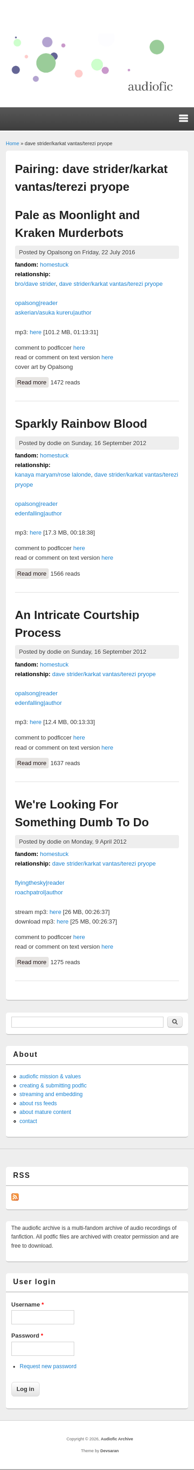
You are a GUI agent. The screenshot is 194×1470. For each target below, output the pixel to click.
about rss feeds (38, 1103)
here (35, 332)
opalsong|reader (36, 302)
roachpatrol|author (39, 892)
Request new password (48, 1366)
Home (12, 143)
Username (27, 1304)
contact (28, 1121)
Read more (33, 382)
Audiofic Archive (117, 1439)
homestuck (54, 264)
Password (27, 1335)
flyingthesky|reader (40, 882)
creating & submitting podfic (53, 1085)
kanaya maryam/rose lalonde (53, 474)
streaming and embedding (51, 1094)
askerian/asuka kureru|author (53, 312)
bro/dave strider (35, 283)
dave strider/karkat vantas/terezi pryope (111, 283)
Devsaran (109, 1451)
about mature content (45, 1112)
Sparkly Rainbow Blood (81, 423)
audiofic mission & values (50, 1076)
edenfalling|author (38, 513)
